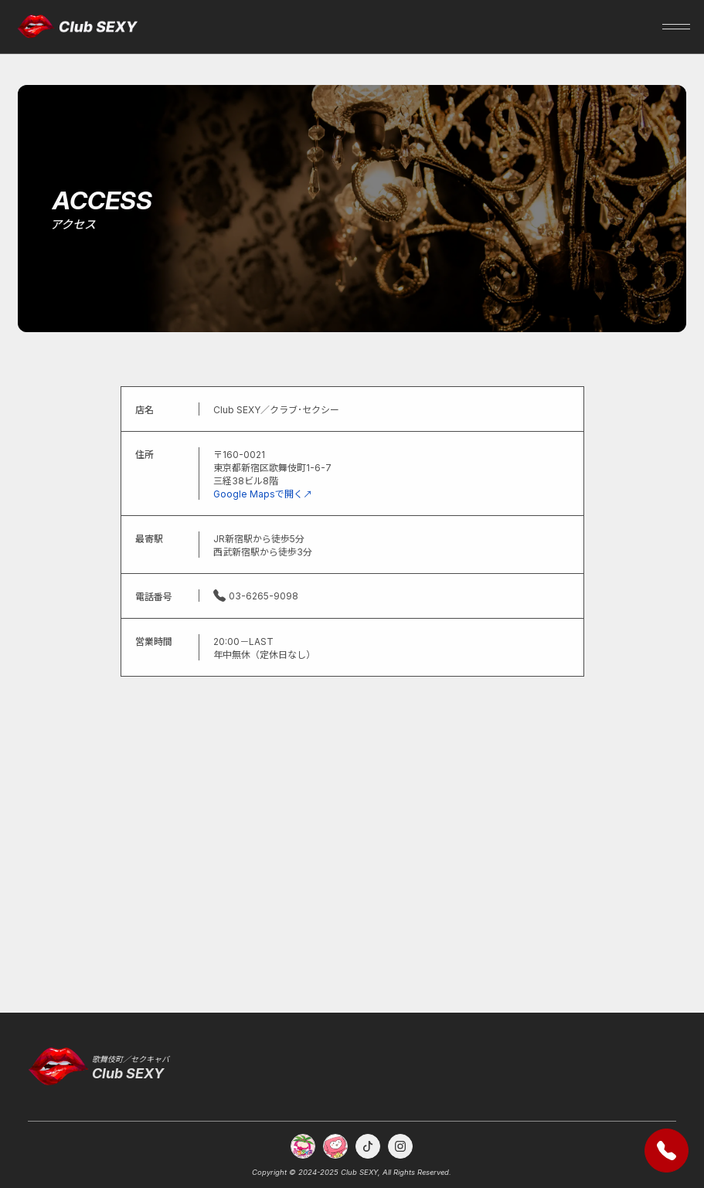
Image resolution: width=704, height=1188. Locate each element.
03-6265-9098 (255, 595)
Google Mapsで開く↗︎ (262, 494)
